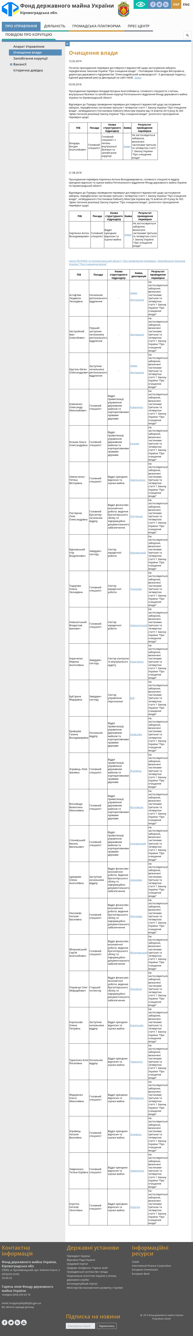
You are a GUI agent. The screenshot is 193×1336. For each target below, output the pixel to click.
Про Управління (21, 26)
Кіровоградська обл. (39, 12)
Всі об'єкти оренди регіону (18, 1307)
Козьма (134, 443)
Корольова (136, 1025)
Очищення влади (27, 52)
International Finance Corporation (151, 1265)
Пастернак (136, 516)
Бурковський (138, 552)
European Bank (141, 1273)
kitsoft (168, 1318)
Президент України (78, 1256)
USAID (135, 1261)
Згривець (136, 771)
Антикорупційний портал (82, 1283)
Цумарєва (136, 880)
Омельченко (138, 480)
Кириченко (137, 661)
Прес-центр (138, 26)
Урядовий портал (77, 1263)
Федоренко (137, 1098)
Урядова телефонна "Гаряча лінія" (87, 1268)
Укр (176, 4)
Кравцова (136, 734)
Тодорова (136, 589)
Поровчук (136, 989)
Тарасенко (136, 1061)
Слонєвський (138, 843)
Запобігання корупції (30, 58)
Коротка (135, 1207)
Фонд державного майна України (67, 5)
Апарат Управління (28, 46)
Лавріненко (137, 1170)
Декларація (137, 299)
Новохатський (138, 625)
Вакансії (18, 64)
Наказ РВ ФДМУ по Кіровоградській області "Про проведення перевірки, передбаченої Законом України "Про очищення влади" (127, 262)
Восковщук (137, 807)
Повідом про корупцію (28, 34)
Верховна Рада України (81, 1260)
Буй (132, 698)
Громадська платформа (96, 26)
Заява (137, 77)
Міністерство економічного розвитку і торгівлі (95, 1287)
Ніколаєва (136, 916)
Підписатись (107, 1326)
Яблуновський (139, 952)
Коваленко (136, 407)
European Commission (145, 1269)
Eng (186, 4)
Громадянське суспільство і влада (87, 1271)
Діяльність (54, 26)
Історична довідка (28, 70)
